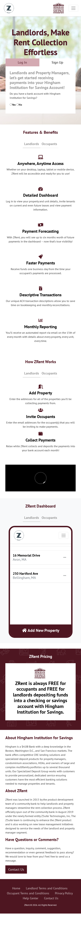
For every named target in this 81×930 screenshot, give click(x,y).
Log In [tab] (22, 62)
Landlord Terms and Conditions (47, 888)
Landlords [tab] (31, 144)
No (20, 104)
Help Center (30, 898)
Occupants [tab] (49, 144)
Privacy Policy (64, 893)
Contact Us (16, 869)
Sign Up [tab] (57, 62)
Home (16, 888)
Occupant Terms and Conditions (28, 893)
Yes (14, 104)
